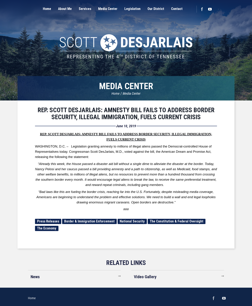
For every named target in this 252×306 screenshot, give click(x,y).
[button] (65, 8)
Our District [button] (156, 9)
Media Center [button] (107, 9)
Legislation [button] (132, 9)
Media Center (132, 93)
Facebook (202, 9)
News (35, 276)
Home (115, 93)
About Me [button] (65, 9)
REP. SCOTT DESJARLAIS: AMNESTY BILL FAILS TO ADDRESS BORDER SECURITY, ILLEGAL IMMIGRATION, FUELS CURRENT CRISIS (126, 113)
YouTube (210, 9)
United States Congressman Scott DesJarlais (125, 46)
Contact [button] (177, 9)
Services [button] (85, 9)
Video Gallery (145, 276)
